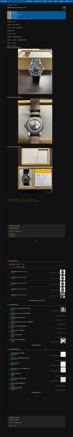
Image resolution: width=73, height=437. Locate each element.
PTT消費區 (9, 5)
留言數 (22, 267)
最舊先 (18, 267)
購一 (14, 225)
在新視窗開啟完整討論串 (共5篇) (37, 300)
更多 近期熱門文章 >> (36, 345)
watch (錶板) (14, 5)
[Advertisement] (36, 214)
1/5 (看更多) (14, 18)
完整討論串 (12, 264)
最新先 (14, 267)
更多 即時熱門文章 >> (36, 392)
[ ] (12, 309)
